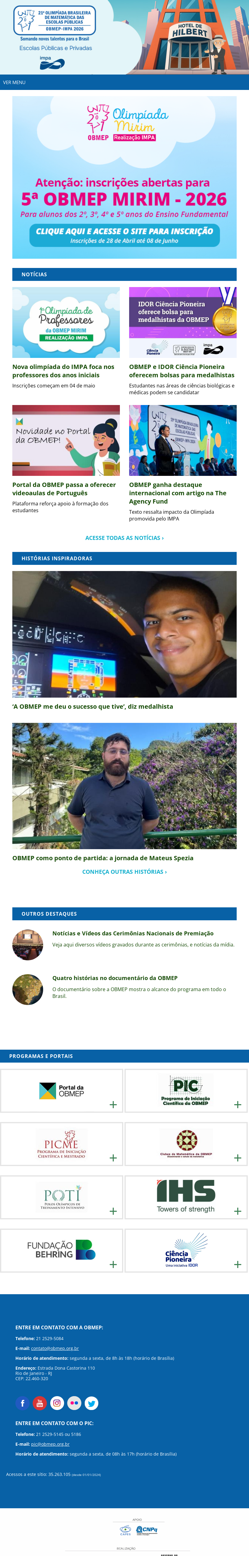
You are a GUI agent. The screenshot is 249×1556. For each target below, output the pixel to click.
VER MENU (14, 82)
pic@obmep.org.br (50, 1444)
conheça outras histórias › (124, 871)
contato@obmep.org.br (55, 1348)
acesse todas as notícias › (124, 537)
